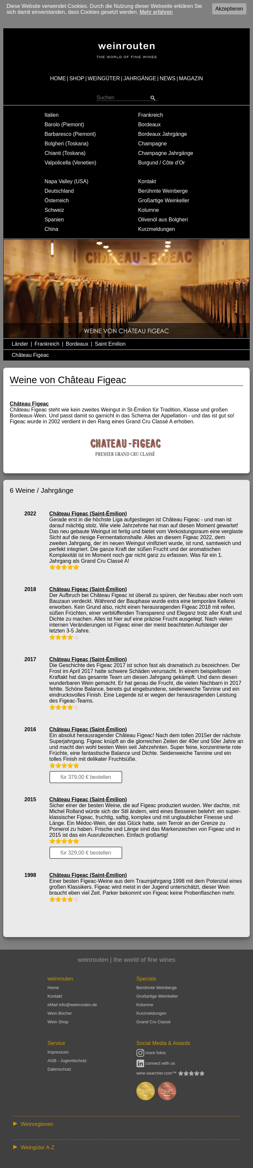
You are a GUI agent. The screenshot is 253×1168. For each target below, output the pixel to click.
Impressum (58, 1052)
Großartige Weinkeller (163, 200)
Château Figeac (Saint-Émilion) (88, 513)
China (51, 229)
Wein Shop (57, 1021)
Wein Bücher (59, 1013)
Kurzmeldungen (156, 229)
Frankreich (150, 115)
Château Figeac (30, 355)
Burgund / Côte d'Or (161, 162)
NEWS (168, 78)
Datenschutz (59, 1069)
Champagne (152, 143)
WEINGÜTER (104, 78)
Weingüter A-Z (37, 1147)
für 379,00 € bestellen (86, 777)
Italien (51, 115)
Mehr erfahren (156, 12)
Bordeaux (149, 124)
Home (53, 987)
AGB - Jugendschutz (67, 1060)
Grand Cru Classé (153, 1021)
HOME (58, 78)
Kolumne (148, 210)
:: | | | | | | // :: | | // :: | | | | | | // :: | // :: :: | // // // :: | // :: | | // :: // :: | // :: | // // (126, 1124)
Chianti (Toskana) (65, 153)
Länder (20, 344)
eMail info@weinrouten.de (72, 1004)
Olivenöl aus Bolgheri (163, 219)
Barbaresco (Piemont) (70, 134)
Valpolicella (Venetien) (70, 162)
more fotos (151, 1052)
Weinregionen (37, 1124)
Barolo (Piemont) (64, 124)
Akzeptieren (229, 9)
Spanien (54, 219)
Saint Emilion (110, 344)
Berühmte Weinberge (163, 191)
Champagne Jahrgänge (165, 153)
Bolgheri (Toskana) (66, 143)
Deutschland (59, 191)
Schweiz (54, 210)
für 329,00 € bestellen (86, 853)
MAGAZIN (191, 78)
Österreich (56, 200)
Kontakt (147, 181)
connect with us (155, 1063)
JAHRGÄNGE (140, 78)
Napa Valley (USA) (66, 181)
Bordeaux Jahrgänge (162, 134)
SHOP (76, 78)
